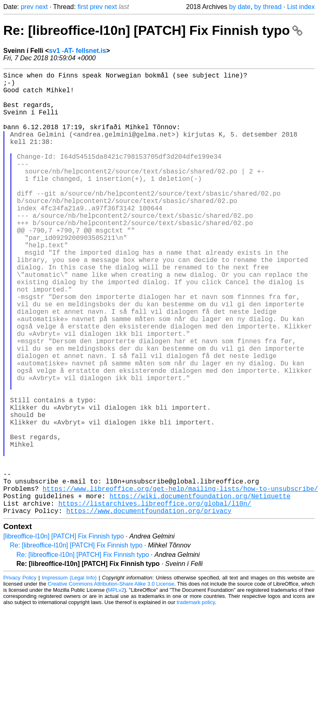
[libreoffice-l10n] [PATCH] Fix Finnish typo (63, 634)
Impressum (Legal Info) (69, 676)
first (82, 6)
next (41, 6)
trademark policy (196, 701)
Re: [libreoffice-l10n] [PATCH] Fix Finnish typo (152, 30)
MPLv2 (116, 688)
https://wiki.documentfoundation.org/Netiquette (200, 590)
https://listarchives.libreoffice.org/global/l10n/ (154, 599)
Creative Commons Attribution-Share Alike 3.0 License (111, 682)
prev (27, 6)
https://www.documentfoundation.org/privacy (149, 608)
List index (301, 6)
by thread (268, 6)
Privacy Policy (19, 676)
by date (239, 6)
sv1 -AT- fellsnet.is (77, 50)
